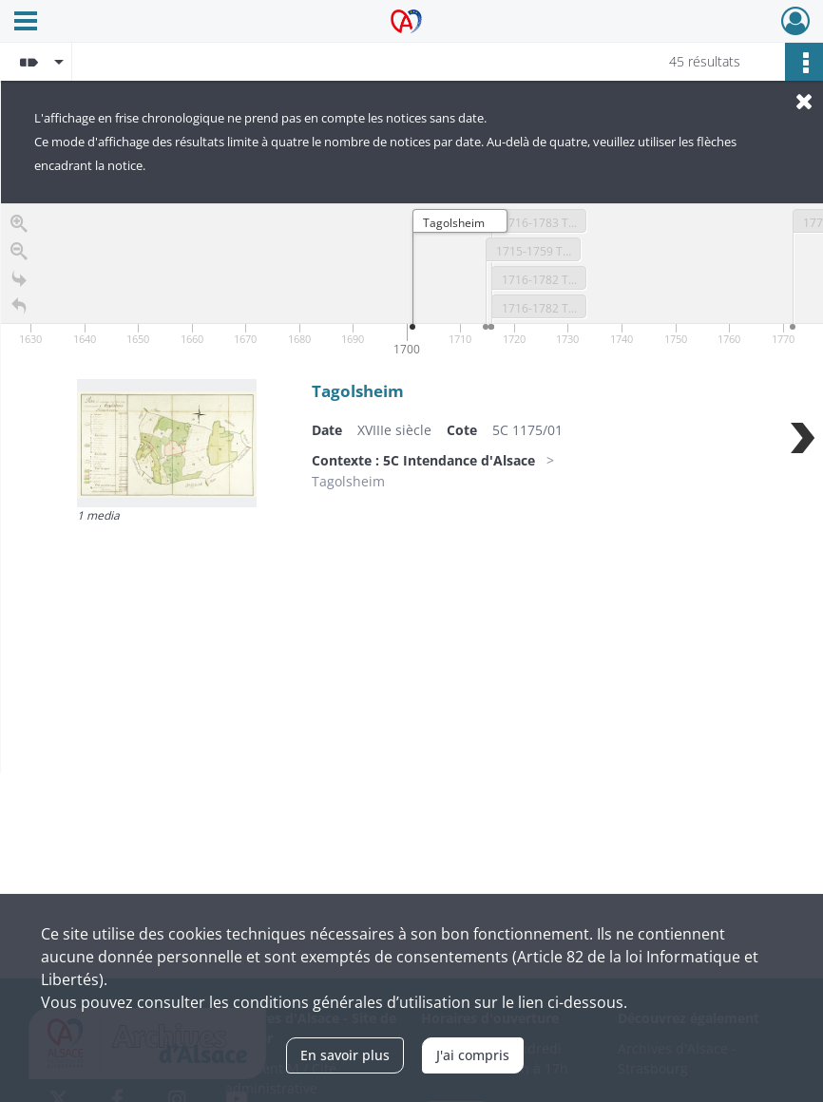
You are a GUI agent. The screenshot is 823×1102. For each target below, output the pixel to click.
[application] (412, 282)
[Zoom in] (19, 228)
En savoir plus (345, 1055)
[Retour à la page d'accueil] (19, 311)
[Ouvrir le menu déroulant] (25, 22)
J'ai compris (472, 1055)
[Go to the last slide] (19, 283)
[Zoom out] (19, 256)
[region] (412, 488)
